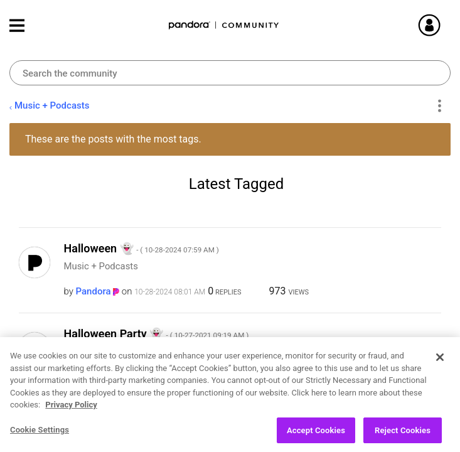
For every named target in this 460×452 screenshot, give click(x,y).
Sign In (444, 25)
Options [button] (439, 106)
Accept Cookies (316, 436)
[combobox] (230, 72)
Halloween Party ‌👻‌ (156, 333)
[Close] (440, 363)
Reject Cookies (403, 436)
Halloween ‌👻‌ (141, 248)
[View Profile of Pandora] (93, 291)
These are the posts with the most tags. (113, 139)
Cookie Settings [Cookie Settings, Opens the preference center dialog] (39, 435)
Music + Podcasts (51, 105)
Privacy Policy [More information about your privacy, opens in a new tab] (71, 410)
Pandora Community (224, 25)
